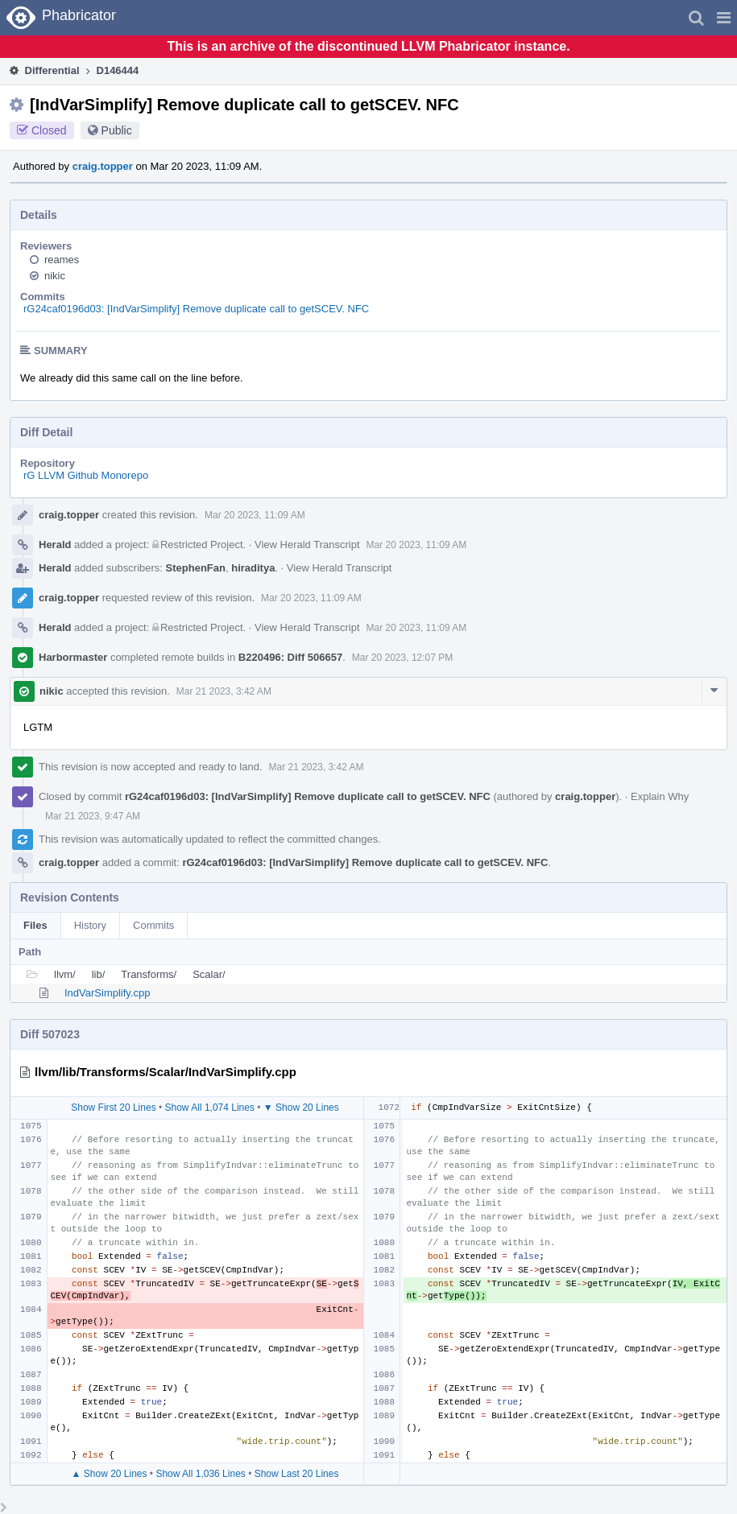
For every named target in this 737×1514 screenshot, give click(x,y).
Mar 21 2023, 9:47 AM (92, 816)
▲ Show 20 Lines (109, 1473)
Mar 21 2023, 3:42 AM (223, 691)
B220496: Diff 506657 (290, 657)
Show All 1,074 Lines (210, 1107)
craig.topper (102, 166)
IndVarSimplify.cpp (107, 993)
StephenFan (196, 568)
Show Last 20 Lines (297, 1473)
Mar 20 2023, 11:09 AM (255, 515)
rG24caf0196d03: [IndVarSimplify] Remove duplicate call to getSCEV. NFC (196, 309)
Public (116, 130)
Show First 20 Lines (113, 1107)
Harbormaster (73, 657)
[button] (723, 17)
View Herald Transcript (307, 544)
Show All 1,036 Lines (200, 1473)
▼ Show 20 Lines (301, 1107)
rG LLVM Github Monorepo (85, 475)
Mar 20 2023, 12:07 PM (402, 657)
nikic (54, 276)
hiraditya (253, 568)
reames (61, 260)
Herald (55, 544)
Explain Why (660, 796)
